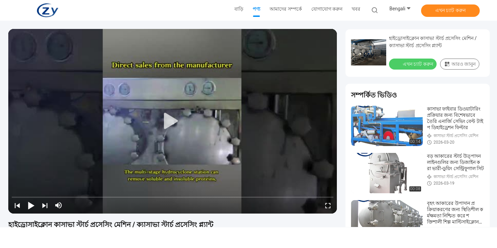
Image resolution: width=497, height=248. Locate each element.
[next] (45, 205)
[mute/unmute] (59, 205)
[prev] (17, 205)
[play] (172, 121)
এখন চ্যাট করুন (450, 10)
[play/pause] (31, 205)
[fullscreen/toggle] (328, 205)
